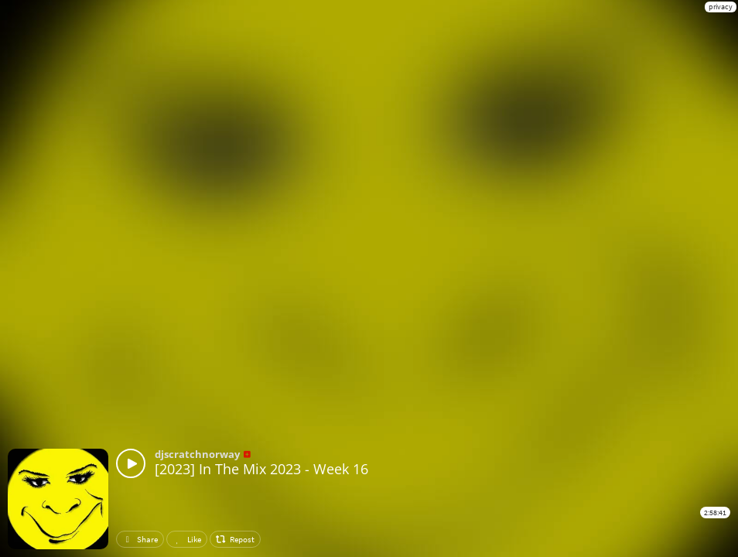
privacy (721, 7)
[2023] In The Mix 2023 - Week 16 (261, 469)
